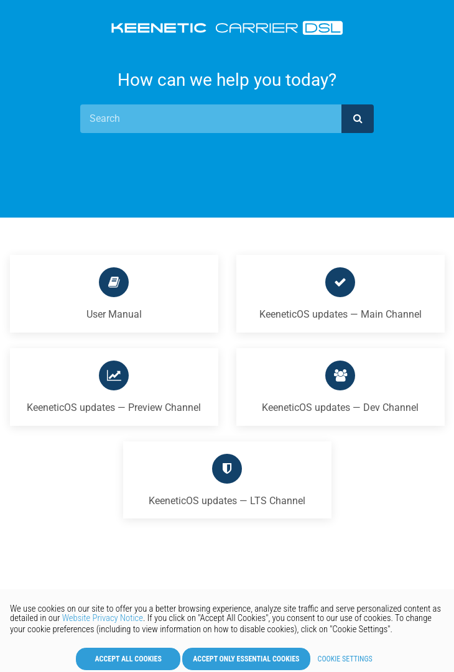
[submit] (357, 118)
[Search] (210, 118)
